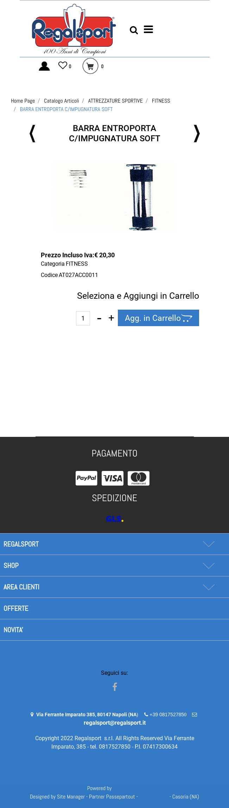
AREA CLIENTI (21, 587)
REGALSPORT (21, 544)
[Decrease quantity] (99, 318)
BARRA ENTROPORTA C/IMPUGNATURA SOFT (66, 109)
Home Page (23, 100)
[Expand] (208, 544)
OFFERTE (16, 608)
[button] (114, 197)
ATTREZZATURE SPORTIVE (115, 100)
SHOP (11, 565)
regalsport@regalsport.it (115, 722)
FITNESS (161, 100)
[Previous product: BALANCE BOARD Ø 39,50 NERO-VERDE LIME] (32, 133)
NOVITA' (13, 629)
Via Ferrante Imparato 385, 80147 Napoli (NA (86, 714)
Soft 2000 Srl (153, 796)
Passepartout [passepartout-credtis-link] (127, 788)
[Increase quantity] (111, 318)
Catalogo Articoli (61, 100)
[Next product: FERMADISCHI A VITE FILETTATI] (196, 133)
